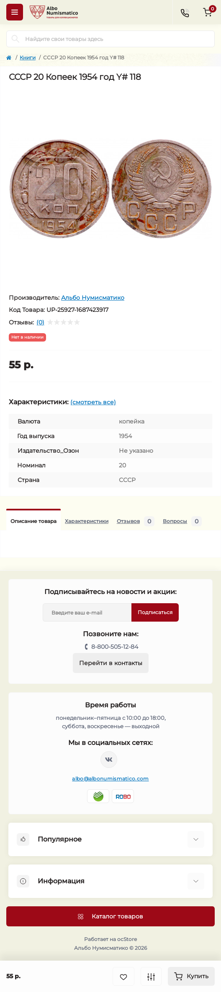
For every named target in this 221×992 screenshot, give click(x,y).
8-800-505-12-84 (114, 646)
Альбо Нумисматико (92, 297)
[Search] (15, 39)
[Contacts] (184, 12)
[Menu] (14, 12)
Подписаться (155, 612)
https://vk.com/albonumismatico (109, 759)
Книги (28, 57)
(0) (40, 322)
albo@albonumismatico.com (110, 778)
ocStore (127, 939)
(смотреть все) (93, 402)
